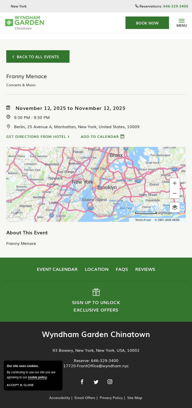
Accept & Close (20, 385)
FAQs (122, 263)
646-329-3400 (104, 355)
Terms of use (143, 214)
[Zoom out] (175, 188)
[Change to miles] (150, 207)
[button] (147, 22)
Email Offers (84, 391)
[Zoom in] (175, 177)
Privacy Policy (111, 391)
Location (96, 263)
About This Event (27, 226)
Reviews (145, 263)
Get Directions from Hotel (36, 130)
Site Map (134, 391)
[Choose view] (175, 202)
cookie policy (37, 377)
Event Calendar (57, 263)
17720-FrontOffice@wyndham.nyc (96, 360)
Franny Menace (21, 237)
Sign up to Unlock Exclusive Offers (95, 295)
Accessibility (59, 391)
